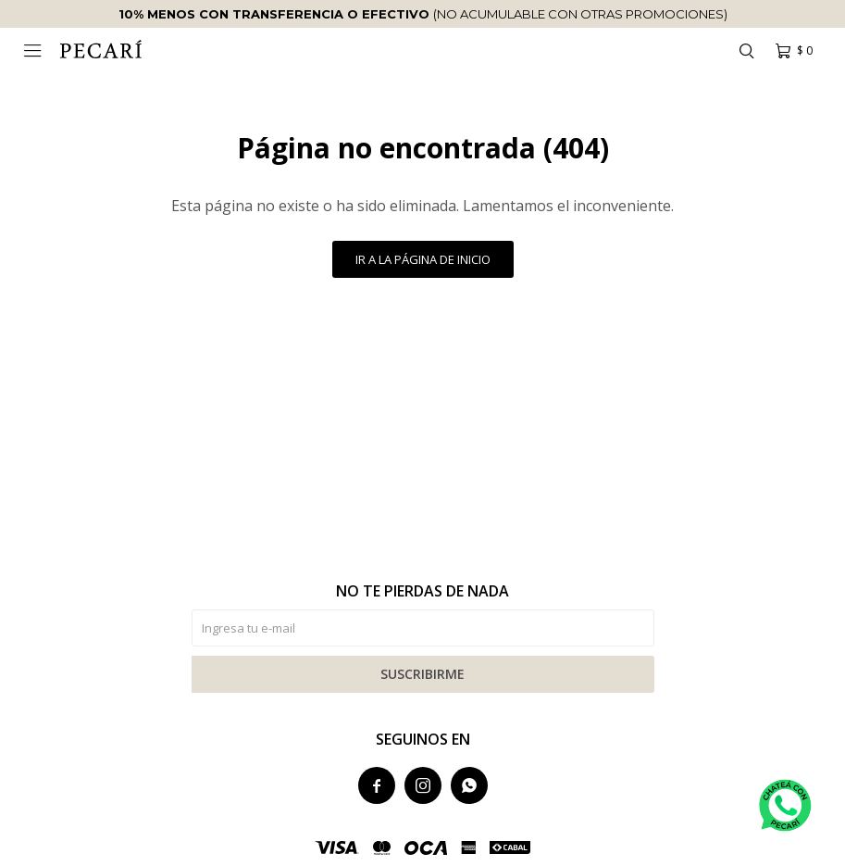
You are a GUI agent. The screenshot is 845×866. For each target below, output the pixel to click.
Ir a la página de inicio (423, 259)
